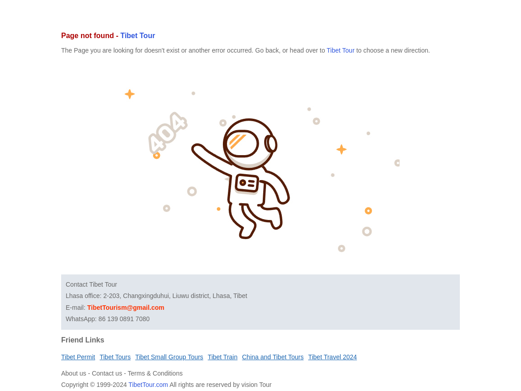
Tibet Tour (138, 35)
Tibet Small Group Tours (169, 357)
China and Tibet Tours (273, 357)
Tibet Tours (115, 357)
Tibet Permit (78, 357)
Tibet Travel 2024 (332, 357)
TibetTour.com (148, 384)
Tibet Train (223, 357)
